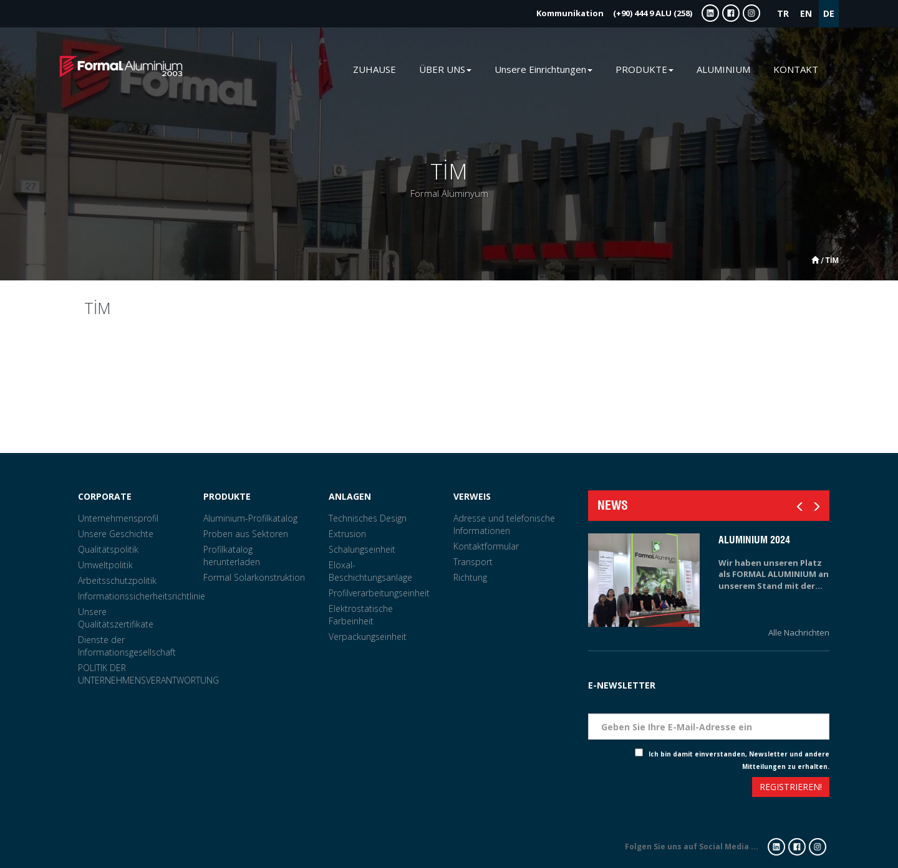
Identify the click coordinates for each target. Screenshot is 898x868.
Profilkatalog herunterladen (231, 555)
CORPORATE (105, 496)
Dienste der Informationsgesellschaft (127, 646)
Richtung (470, 577)
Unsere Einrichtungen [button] (543, 69)
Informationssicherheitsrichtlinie (141, 596)
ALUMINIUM (723, 69)
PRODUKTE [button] (645, 69)
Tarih (817, 669)
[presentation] (633, 788)
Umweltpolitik (105, 565)
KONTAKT (795, 69)
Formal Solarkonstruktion (254, 577)
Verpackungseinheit (368, 636)
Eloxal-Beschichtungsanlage (370, 571)
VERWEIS (472, 496)
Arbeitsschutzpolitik (117, 580)
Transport (473, 562)
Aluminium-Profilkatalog (250, 518)
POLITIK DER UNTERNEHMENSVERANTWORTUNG (148, 674)
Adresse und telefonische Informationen (504, 524)
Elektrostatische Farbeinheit (361, 615)
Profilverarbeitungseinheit (379, 593)
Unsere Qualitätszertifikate (115, 618)
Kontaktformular (486, 546)
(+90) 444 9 (614, 13)
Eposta (813, 704)
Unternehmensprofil (118, 518)
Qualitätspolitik (108, 549)
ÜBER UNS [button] (445, 69)
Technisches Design (368, 518)
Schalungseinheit (362, 549)
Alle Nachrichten (798, 632)
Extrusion (347, 534)
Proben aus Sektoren (245, 534)
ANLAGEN (350, 496)
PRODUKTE (227, 496)
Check (624, 754)
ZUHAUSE (374, 69)
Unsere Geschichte (115, 534)
